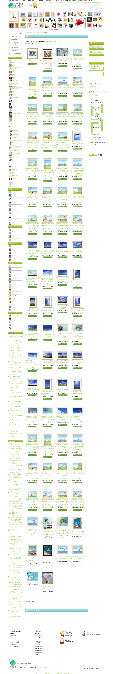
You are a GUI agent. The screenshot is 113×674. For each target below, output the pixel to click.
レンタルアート (14, 166)
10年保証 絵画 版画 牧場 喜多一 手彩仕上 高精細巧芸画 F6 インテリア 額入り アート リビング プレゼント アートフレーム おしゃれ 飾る (62, 199)
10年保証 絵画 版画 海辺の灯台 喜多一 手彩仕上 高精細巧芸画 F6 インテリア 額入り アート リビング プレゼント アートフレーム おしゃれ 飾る (62, 172)
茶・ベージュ (13, 213)
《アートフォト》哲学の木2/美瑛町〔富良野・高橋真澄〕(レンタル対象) (47, 334)
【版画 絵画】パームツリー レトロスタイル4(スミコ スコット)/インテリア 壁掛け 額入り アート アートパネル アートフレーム (77, 336)
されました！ (56, 29)
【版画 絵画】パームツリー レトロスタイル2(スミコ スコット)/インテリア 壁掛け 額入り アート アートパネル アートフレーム (62, 336)
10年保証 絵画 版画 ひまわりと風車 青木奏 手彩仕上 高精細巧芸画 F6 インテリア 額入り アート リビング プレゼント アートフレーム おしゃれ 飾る (62, 227)
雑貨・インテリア (14, 147)
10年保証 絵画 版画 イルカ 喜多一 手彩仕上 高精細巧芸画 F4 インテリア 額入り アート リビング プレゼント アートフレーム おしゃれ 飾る (62, 89)
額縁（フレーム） (14, 153)
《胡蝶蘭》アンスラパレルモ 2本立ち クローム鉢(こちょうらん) (15, 398)
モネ (11, 268)
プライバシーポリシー (56, 2)
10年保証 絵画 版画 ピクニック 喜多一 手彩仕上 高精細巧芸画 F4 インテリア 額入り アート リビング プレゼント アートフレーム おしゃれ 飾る (33, 116)
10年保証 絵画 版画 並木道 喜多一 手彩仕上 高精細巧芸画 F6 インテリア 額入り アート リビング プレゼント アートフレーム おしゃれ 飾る (32, 172)
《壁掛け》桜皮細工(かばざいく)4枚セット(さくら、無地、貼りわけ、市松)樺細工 (15, 378)
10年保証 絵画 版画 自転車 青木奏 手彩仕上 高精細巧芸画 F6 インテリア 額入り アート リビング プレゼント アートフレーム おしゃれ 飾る (32, 227)
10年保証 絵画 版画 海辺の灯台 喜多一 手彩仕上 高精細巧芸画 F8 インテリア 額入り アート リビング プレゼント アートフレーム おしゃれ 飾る (62, 448)
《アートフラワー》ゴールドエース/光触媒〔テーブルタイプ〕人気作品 (15, 403)
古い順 (58, 41)
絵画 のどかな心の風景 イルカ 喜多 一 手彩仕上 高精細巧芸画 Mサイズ (62, 558)
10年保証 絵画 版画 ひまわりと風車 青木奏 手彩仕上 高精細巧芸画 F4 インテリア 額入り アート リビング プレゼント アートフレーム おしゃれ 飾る (47, 144)
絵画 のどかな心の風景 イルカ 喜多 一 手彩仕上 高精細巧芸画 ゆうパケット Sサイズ (33, 530)
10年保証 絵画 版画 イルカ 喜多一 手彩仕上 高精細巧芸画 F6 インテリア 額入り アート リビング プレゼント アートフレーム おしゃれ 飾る (77, 172)
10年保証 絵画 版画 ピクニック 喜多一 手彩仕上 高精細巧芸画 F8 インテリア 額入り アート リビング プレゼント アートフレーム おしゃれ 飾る (47, 475)
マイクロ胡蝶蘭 (14, 134)
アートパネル (13, 120)
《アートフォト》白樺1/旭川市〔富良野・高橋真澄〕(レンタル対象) (62, 279)
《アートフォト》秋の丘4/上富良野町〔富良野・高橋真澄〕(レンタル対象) (62, 390)
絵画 (38, 32)
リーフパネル (13, 107)
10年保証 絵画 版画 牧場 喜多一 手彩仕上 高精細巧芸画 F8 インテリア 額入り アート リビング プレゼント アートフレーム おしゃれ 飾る (62, 475)
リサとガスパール (14, 315)
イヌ (11, 257)
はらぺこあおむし (14, 327)
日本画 (12, 77)
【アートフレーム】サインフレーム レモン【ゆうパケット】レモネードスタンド (15, 342)
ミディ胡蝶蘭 (13, 130)
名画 (11, 65)
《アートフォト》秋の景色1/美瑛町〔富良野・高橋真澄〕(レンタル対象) (47, 362)
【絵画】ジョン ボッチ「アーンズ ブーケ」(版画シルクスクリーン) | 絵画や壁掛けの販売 (15, 444)
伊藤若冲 (12, 306)
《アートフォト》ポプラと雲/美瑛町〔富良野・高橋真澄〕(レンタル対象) (62, 252)
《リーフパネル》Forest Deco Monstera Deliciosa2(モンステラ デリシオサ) (15, 373)
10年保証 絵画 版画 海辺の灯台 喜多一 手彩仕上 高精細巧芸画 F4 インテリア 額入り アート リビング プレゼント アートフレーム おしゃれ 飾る (47, 89)
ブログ (102, 2)
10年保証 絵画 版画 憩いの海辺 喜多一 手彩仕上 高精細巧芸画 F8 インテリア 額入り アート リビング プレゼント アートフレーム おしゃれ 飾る (33, 475)
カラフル (12, 220)
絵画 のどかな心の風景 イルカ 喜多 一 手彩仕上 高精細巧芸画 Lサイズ (77, 558)
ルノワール (13, 289)
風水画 (12, 91)
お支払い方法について (64, 2)
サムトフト (13, 271)
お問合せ (49, 2)
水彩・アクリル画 (14, 88)
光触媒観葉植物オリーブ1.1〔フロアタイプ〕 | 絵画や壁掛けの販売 (15, 465)
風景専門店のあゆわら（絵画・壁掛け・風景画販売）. (57, 673)
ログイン (96, 74)
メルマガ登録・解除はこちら (95, 58)
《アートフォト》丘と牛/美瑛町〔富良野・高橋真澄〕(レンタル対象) (62, 307)
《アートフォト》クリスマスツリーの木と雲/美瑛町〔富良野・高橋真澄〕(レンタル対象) (77, 310)
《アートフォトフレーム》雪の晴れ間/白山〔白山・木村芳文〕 (77, 393)
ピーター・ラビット (15, 321)
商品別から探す (31, 32)
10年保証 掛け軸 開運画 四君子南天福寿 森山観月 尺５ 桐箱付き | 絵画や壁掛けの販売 (15, 471)
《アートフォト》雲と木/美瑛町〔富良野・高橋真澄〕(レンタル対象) (32, 334)
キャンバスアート (14, 101)
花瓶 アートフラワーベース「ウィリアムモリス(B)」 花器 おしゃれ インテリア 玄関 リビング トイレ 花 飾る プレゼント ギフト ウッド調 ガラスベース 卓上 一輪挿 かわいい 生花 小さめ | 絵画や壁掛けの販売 (15, 484)
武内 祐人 (12, 298)
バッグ (12, 157)
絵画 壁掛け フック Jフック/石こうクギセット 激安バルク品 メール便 (15, 392)
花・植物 (12, 127)
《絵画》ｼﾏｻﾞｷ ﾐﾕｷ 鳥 (33, 583)
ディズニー (13, 318)
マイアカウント (44, 2)
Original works (13, 169)
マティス (12, 281)
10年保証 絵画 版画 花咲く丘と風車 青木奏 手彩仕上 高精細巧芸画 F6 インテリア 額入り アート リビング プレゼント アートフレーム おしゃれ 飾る (77, 227)
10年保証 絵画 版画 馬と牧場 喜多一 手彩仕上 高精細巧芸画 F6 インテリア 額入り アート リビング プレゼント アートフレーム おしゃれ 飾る (77, 199)
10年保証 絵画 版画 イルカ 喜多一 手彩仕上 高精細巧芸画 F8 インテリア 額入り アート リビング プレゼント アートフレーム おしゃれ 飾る (77, 448)
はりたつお (13, 292)
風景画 (41, 32)
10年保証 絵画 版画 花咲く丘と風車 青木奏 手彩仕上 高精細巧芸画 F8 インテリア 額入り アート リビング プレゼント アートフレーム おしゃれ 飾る (77, 503)
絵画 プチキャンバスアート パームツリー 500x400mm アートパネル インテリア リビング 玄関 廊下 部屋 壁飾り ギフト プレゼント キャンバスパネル (62, 532)
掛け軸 (12, 123)
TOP (26, 32)
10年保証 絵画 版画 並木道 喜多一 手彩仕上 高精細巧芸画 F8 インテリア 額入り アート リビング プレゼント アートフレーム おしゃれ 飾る (32, 448)
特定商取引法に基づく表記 (83, 2)
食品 (11, 163)
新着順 (54, 41)
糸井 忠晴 (12, 295)
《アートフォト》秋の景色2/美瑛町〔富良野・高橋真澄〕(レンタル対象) (77, 283)
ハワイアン (13, 250)
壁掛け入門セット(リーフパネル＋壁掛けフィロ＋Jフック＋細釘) (15, 357)
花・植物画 (13, 68)
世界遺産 (12, 252)
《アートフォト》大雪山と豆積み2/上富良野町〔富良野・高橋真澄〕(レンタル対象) (47, 393)
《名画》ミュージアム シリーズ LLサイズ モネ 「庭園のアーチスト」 (15, 336)
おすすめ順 (35, 41)
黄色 (11, 192)
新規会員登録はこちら (96, 68)
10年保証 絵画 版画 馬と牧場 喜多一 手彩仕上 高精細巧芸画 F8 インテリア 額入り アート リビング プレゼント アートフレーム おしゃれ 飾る (77, 475)
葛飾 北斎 (12, 309)
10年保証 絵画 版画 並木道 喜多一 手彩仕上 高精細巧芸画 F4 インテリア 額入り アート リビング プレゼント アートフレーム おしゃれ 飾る (77, 61)
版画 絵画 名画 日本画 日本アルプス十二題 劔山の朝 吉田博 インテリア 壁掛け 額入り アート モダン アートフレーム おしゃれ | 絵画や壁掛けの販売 (15, 451)
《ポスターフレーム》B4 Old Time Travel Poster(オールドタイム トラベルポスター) (77, 533)
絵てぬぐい (13, 86)
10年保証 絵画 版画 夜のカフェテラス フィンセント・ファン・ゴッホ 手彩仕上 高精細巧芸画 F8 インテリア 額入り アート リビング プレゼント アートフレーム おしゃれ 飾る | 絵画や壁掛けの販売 (15, 558)
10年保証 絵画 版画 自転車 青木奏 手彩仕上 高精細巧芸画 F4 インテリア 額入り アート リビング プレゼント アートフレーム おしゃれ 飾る (77, 116)
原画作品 (12, 94)
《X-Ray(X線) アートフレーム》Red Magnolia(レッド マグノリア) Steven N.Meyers (15, 412)
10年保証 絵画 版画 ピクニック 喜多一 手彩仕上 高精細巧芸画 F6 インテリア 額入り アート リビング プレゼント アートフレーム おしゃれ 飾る (47, 199)
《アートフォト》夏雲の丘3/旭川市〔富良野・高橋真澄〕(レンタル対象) (77, 362)
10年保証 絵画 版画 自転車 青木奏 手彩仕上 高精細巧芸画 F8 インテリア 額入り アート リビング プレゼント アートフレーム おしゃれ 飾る (32, 503)
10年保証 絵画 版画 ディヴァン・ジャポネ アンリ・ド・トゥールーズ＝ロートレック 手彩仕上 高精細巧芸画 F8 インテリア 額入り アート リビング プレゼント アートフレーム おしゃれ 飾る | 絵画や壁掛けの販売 (15, 591)
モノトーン (13, 217)
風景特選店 (94, 2)
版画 (11, 172)
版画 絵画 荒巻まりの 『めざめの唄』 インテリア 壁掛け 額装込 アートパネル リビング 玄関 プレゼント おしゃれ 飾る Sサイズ (47, 63)
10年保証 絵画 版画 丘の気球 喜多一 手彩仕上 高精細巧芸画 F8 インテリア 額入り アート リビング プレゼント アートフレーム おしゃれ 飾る (47, 450)
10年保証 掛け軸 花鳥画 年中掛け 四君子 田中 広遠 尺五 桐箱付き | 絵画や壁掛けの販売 (15, 519)
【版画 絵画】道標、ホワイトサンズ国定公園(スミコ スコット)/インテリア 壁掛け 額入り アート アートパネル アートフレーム (33, 364)
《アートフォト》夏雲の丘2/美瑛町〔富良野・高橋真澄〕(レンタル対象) (47, 310)
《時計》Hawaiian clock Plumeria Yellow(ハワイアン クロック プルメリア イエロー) (15, 424)
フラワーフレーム (14, 113)
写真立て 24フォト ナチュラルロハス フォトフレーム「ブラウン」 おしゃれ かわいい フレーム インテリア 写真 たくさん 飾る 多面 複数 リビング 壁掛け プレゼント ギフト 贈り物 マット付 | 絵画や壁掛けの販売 (15, 534)
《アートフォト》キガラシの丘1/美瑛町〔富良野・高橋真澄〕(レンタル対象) (62, 362)
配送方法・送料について (73, 2)
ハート (11, 247)
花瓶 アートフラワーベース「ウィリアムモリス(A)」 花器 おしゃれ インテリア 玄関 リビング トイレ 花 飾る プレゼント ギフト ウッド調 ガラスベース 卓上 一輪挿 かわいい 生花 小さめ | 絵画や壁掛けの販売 (15, 496)
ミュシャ (12, 285)
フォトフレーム (14, 150)
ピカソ (12, 275)
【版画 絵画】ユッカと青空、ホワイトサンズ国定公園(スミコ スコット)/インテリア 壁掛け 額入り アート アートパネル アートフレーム (47, 281)
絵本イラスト (13, 83)
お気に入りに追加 (32, 64)
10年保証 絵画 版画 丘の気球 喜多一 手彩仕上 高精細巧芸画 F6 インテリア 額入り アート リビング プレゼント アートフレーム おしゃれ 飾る (47, 174)
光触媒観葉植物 (14, 143)
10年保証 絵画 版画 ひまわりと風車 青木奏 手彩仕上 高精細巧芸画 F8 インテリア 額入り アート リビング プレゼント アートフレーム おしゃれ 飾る (62, 503)
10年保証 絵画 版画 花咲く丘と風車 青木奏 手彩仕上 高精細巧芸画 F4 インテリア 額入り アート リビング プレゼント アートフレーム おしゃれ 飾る (62, 144)
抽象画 (12, 74)
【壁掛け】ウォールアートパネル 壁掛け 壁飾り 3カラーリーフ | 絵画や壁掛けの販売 (15, 543)
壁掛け (12, 104)
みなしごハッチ (14, 324)
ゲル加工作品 (13, 97)
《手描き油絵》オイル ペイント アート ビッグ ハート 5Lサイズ (47, 588)
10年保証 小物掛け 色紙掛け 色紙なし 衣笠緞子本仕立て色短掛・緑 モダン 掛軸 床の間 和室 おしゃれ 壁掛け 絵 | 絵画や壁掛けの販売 (15, 507)
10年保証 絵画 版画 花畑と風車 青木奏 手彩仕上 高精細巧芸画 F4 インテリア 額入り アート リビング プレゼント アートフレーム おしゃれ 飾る (33, 144)
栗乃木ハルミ (13, 265)
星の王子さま (13, 175)
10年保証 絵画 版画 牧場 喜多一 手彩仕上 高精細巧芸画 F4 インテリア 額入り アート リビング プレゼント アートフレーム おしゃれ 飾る (47, 116)
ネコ (11, 260)
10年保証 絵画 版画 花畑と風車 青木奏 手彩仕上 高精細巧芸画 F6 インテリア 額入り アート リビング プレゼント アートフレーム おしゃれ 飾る (47, 227)
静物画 (12, 71)
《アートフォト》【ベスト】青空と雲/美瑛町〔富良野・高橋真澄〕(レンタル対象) (47, 252)
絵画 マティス (32, 60)
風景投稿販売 (98, 2)
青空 (47, 32)
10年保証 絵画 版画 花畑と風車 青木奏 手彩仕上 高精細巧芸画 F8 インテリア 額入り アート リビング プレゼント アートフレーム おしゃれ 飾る (47, 503)
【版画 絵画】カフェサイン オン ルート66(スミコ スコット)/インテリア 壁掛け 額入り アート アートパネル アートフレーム (77, 419)
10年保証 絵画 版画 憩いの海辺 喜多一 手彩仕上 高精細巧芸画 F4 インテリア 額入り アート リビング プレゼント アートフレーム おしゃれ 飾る (77, 89)
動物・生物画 (13, 80)
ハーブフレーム (14, 110)
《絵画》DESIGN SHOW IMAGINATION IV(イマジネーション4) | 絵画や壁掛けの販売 (15, 514)
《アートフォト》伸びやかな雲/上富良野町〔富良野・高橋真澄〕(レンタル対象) (32, 390)
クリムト (12, 278)
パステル (12, 224)
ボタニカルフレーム (15, 183)
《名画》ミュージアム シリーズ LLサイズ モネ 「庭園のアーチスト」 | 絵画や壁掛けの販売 (15, 476)
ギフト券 (12, 186)
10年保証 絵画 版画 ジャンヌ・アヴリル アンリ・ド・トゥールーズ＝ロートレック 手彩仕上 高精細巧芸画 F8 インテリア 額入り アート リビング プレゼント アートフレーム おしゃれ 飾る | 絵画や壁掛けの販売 (15, 603)
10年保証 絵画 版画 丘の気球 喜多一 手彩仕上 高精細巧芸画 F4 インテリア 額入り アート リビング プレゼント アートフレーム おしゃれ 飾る (32, 91)
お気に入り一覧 (92, 86)
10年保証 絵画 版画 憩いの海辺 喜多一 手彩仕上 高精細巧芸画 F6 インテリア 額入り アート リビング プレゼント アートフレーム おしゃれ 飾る (33, 199)
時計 (11, 117)
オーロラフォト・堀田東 (94, 84)
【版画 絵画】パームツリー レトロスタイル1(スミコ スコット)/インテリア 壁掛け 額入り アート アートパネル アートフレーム (32, 419)
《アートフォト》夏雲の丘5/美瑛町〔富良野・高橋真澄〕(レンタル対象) (77, 252)
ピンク (12, 206)
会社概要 (89, 2)
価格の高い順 (49, 41)
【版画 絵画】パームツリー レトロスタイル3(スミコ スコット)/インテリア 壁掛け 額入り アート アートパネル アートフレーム (47, 419)
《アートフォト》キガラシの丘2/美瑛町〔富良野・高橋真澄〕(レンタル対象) (32, 310)
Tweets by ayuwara (93, 95)
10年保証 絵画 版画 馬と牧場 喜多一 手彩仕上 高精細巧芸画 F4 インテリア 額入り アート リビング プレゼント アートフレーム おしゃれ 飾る (62, 116)
